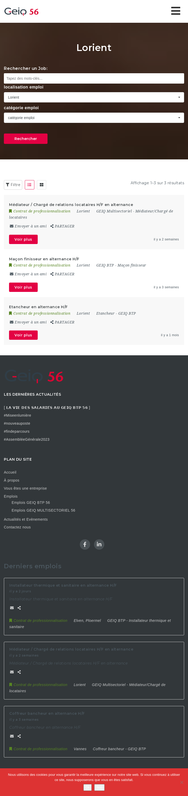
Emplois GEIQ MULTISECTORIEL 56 (43, 510)
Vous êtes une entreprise (25, 488)
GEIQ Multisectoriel (114, 211)
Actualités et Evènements (26, 519)
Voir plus (23, 239)
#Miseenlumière (17, 415)
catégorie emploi (21, 108)
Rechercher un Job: (26, 68)
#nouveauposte (17, 423)
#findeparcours (17, 431)
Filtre (13, 184)
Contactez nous (17, 527)
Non (99, 787)
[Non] (181, 782)
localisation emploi (24, 87)
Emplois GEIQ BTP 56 (31, 502)
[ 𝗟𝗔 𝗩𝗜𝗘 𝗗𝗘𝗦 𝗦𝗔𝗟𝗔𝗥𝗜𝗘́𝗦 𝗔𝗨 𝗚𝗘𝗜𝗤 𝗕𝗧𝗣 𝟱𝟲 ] (47, 408)
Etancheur (105, 313)
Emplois (11, 496)
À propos (11, 480)
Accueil (10, 472)
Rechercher (25, 138)
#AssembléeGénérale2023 (27, 439)
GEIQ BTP (105, 265)
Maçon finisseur (132, 265)
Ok (87, 787)
